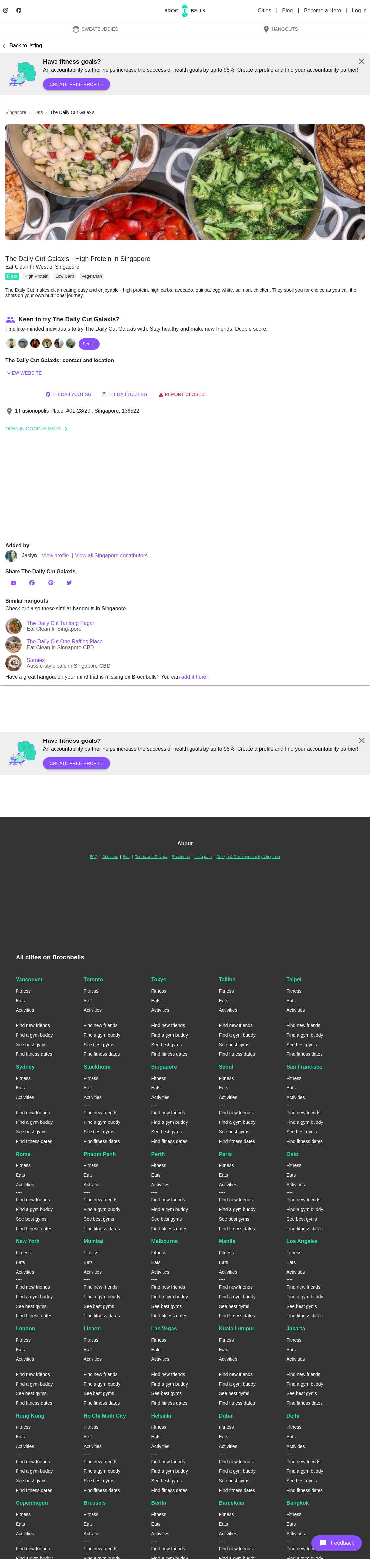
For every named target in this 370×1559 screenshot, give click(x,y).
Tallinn (227, 979)
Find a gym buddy (34, 1035)
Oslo (292, 1154)
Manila (227, 1241)
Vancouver (29, 979)
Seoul (226, 1067)
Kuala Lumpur (236, 1328)
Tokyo (158, 979)
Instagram (203, 857)
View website (24, 373)
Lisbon (92, 1328)
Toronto (93, 979)
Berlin (158, 1503)
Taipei (293, 979)
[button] (185, 182)
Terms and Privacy (151, 857)
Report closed (181, 394)
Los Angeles (302, 1241)
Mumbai (93, 1241)
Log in (359, 10)
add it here (193, 677)
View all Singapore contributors (111, 555)
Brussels (95, 1503)
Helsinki (161, 1416)
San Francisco (304, 1067)
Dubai (226, 1416)
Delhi (292, 1416)
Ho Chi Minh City (105, 1416)
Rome (23, 1154)
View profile (56, 555)
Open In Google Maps (38, 429)
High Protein (36, 276)
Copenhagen (32, 1503)
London (25, 1328)
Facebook (181, 857)
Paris (225, 1154)
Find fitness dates (34, 1054)
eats (38, 112)
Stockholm (97, 1067)
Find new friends (33, 1025)
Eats (12, 276)
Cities (265, 10)
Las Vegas (164, 1328)
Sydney (25, 1067)
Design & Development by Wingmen (248, 857)
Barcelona (231, 1503)
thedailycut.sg (68, 394)
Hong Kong (30, 1416)
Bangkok (297, 1503)
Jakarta (295, 1328)
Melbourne (164, 1241)
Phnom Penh (100, 1154)
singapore (15, 112)
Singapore (164, 1067)
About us (110, 857)
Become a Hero (323, 10)
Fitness (23, 991)
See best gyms (31, 1044)
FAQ (94, 857)
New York (27, 1241)
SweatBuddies (95, 29)
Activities (25, 1010)
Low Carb (65, 276)
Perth (158, 1154)
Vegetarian (92, 276)
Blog (288, 10)
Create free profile (76, 84)
